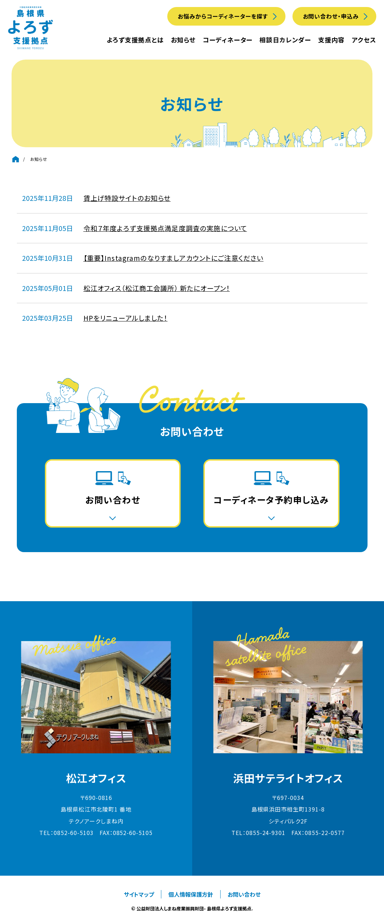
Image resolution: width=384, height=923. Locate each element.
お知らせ (183, 40)
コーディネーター (227, 40)
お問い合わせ (244, 894)
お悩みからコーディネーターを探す (223, 16)
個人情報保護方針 (190, 894)
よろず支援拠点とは (135, 40)
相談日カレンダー (285, 40)
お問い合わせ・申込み (331, 16)
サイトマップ (139, 894)
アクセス (364, 40)
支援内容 (331, 40)
